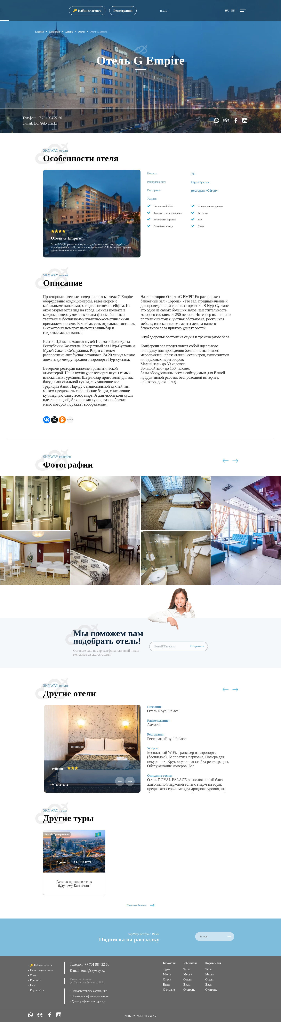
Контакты (35, 980)
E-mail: (28, 123)
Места (167, 974)
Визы (166, 984)
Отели (167, 979)
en (233, 10)
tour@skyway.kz (46, 123)
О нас (33, 975)
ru (227, 10)
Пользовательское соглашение (89, 990)
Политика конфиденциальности (90, 996)
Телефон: (29, 118)
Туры (166, 969)
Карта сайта (37, 990)
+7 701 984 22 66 (49, 118)
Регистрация (122, 10)
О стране (169, 989)
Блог (33, 985)
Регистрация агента (41, 970)
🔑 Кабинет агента (87, 10)
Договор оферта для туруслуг (89, 1001)
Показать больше (140, 905)
